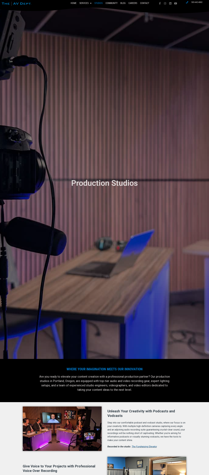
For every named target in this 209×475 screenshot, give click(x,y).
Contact (144, 3)
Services (85, 3)
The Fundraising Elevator (144, 446)
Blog (123, 3)
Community (111, 3)
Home (73, 3)
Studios (98, 3)
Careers (132, 3)
